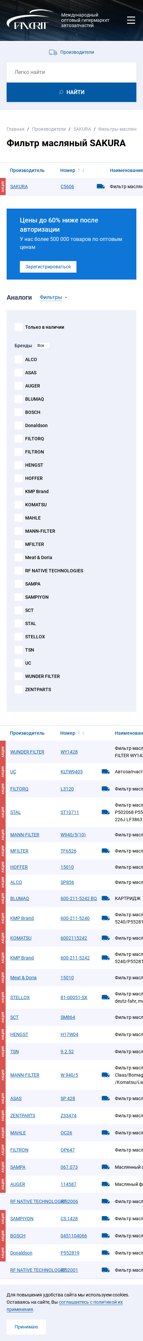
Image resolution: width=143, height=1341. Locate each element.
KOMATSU (36, 504)
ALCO (31, 359)
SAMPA (32, 584)
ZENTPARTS (38, 689)
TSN (29, 650)
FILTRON (34, 451)
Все (40, 345)
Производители (77, 52)
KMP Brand (37, 491)
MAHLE (33, 517)
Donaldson (36, 425)
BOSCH (32, 412)
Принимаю (26, 1326)
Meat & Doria (38, 557)
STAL (30, 623)
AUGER (32, 385)
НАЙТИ (75, 92)
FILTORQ (34, 438)
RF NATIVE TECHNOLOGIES (54, 570)
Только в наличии (44, 327)
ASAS (30, 372)
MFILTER (34, 544)
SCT (29, 610)
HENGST (34, 465)
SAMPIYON (37, 597)
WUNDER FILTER (42, 676)
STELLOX (35, 636)
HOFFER (34, 478)
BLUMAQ (34, 399)
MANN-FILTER (40, 531)
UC (28, 663)
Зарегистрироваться (48, 266)
